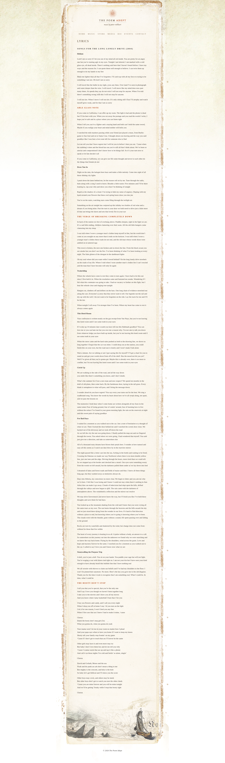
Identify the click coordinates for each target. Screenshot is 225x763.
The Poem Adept (112, 17)
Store (101, 34)
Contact (141, 34)
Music (91, 34)
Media (111, 34)
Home (82, 34)
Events (128, 34)
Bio (120, 34)
